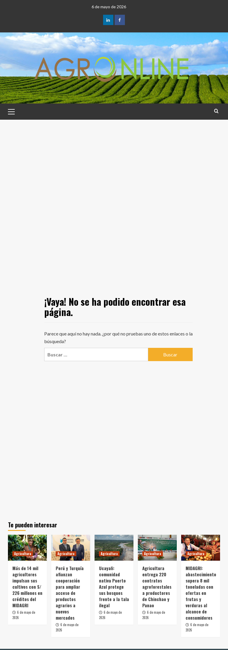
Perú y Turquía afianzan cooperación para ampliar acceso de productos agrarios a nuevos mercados (70, 593)
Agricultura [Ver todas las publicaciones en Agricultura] (22, 553)
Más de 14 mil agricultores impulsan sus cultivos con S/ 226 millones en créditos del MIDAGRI (27, 586)
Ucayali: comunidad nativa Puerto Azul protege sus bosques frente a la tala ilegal (114, 586)
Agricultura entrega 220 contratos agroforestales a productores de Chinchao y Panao (156, 586)
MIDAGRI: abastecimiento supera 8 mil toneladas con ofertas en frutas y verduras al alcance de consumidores (201, 593)
